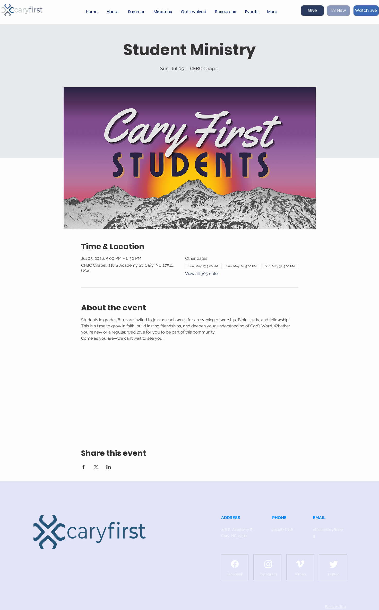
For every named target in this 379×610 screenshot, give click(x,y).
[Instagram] (268, 564)
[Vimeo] (300, 564)
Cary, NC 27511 (234, 536)
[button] (113, 11)
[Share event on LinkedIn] (108, 467)
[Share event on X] (96, 467)
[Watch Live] (366, 10)
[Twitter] (334, 564)
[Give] (312, 10)
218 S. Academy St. (238, 530)
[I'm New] (338, 10)
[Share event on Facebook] (83, 467)
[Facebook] (235, 564)
